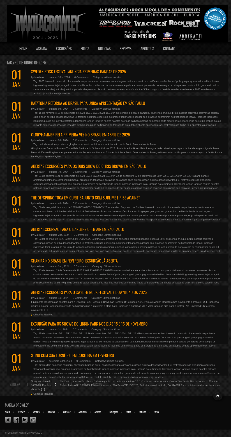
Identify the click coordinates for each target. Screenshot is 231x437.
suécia (166, 89)
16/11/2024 (119, 333)
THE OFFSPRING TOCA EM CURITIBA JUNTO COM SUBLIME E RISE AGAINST (85, 198)
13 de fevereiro (47, 270)
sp (157, 89)
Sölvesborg (149, 89)
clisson (42, 116)
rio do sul (192, 85)
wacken (66, 93)
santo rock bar (106, 144)
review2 (21, 412)
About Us (147, 48)
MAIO (7, 412)
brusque (82, 81)
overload (125, 121)
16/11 (109, 333)
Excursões (64, 48)
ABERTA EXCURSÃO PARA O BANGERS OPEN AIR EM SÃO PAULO (77, 229)
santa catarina (41, 89)
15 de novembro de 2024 (71, 112)
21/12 (89, 175)
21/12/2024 (98, 175)
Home (23, 48)
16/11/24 (131, 333)
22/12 (166, 175)
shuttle (138, 89)
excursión (150, 81)
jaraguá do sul (68, 85)
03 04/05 (69, 239)
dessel (59, 116)
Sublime (186, 219)
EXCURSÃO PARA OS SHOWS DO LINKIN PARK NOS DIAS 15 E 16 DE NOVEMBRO (89, 324)
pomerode (149, 85)
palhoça (130, 85)
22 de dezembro (125, 175)
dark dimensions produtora (53, 144)
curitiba (129, 81)
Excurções (113, 412)
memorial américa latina (117, 247)
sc (95, 89)
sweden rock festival (160, 125)
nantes (107, 121)
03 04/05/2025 (83, 239)
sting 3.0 (80, 377)
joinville (81, 85)
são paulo (88, 89)
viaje (59, 93)
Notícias (104, 48)
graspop (152, 116)
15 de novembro (48, 112)
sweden (175, 89)
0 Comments (81, 77)
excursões (161, 81)
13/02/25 (108, 270)
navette (121, 85)
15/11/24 (111, 112)
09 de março (46, 207)
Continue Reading (43, 314)
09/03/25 (102, 207)
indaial (215, 81)
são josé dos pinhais (71, 89)
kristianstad (98, 85)
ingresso (38, 85)
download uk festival (74, 116)
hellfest (207, 81)
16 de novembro (97, 333)
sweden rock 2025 (190, 89)
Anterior (15, 384)
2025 (41, 81)
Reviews (126, 48)
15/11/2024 (98, 112)
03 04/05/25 (98, 239)
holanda (184, 116)
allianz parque (201, 175)
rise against (59, 219)
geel (145, 116)
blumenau (72, 81)
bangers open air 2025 (153, 239)
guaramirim (196, 81)
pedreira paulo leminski (152, 215)
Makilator (40, 77)
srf (161, 89)
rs (218, 85)
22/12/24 (188, 175)
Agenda (41, 48)
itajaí (57, 85)
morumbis (154, 278)
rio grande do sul (206, 85)
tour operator (194, 125)
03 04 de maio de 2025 (51, 239)
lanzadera (111, 85)
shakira (189, 282)
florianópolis (175, 81)
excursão (139, 81)
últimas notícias (113, 77)
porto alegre (162, 85)
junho (89, 85)
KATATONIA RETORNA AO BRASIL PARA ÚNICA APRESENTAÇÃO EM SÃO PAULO (88, 103)
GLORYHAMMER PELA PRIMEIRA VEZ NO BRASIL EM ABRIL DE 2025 (80, 135)
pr (171, 85)
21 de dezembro (48, 175)
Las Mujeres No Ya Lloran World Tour (110, 278)
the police (114, 377)
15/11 (89, 112)
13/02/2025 (96, 270)
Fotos (85, 48)
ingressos (49, 85)
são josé (54, 89)
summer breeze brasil (194, 251)
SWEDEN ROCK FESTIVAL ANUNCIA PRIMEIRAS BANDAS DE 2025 (78, 72)
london (90, 121)
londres (99, 121)
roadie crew (59, 251)
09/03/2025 (90, 207)
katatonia (70, 121)
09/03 (80, 207)
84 (85, 384)
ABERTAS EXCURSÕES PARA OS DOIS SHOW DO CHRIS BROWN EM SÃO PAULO (88, 166)
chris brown (134, 180)
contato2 (67, 412)
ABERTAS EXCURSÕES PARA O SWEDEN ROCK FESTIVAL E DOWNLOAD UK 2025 (89, 292)
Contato (169, 48)
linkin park (129, 341)
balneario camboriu (55, 81)
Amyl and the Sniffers (132, 207)
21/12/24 (111, 175)
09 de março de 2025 (65, 207)
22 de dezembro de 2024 (148, 175)
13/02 (86, 270)
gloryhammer (76, 144)
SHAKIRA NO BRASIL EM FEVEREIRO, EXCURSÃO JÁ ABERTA (74, 261)
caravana (93, 81)
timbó (53, 93)
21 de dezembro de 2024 (71, 175)
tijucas (45, 93)
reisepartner (179, 85)
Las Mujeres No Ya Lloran (75, 278)
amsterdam (122, 112)
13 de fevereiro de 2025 (69, 270)
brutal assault (179, 112)
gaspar (186, 81)
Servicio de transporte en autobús (116, 89)
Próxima (97, 384)
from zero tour (168, 337)
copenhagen (118, 81)
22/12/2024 (176, 175)
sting (72, 377)
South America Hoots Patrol (141, 144)
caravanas (105, 81)
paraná (139, 85)
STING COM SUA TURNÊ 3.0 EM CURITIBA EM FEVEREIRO (72, 355)
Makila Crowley (17, 405)
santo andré (90, 144)
